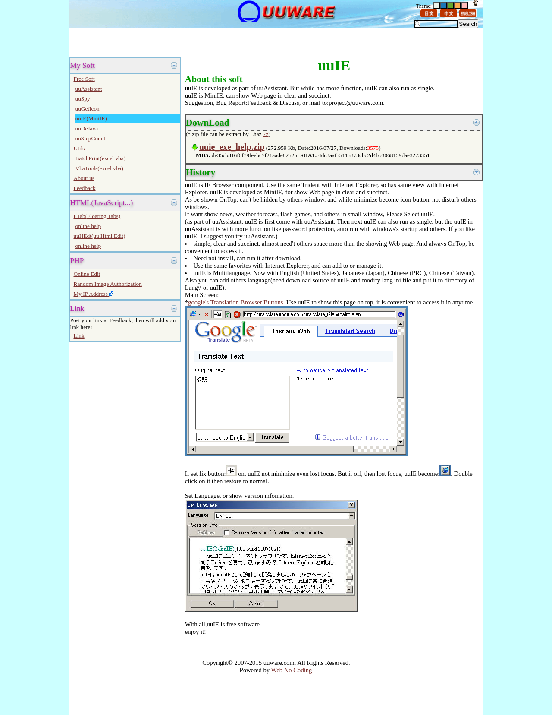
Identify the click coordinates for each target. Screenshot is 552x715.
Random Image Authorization (108, 284)
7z (266, 134)
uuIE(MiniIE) (91, 118)
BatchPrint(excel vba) (100, 158)
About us (84, 178)
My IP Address (94, 294)
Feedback (85, 188)
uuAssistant (88, 88)
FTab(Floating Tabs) (97, 216)
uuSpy (82, 98)
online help (88, 226)
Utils (79, 148)
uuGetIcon (87, 108)
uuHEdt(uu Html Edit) (99, 236)
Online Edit (87, 274)
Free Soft (84, 79)
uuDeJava (86, 128)
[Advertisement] (172, 42)
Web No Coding (291, 670)
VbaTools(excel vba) (99, 168)
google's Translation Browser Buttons (235, 302)
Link (79, 335)
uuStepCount (90, 138)
